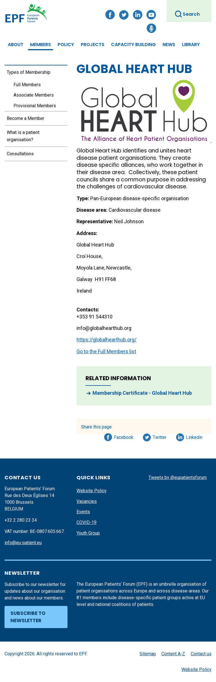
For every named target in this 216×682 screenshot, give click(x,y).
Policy (66, 44)
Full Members (27, 84)
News (169, 44)
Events (83, 511)
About (15, 44)
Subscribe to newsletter (28, 617)
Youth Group (88, 533)
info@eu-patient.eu (23, 542)
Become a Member (25, 118)
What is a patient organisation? (23, 136)
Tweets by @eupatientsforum (177, 477)
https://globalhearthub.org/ (106, 340)
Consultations (20, 153)
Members (40, 44)
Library (191, 44)
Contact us (201, 653)
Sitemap (148, 653)
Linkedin (194, 436)
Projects (92, 44)
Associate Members (34, 95)
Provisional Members (35, 105)
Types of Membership (28, 72)
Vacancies (86, 501)
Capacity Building (133, 44)
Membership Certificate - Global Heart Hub (142, 393)
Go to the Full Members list (106, 351)
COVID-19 (86, 522)
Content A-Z (173, 653)
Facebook (123, 436)
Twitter (161, 436)
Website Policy (91, 490)
